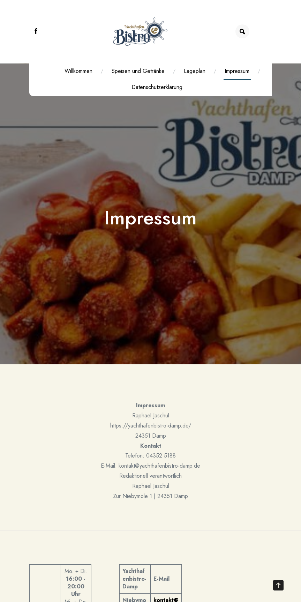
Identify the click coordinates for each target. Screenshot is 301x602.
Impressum (233, 71)
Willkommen (75, 71)
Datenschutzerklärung (153, 87)
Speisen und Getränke (134, 71)
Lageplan (191, 71)
